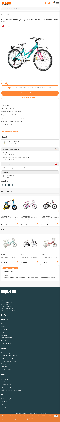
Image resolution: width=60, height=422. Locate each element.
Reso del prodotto (7, 364)
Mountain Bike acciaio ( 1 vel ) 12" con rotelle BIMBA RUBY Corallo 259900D (50, 256)
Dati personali (6, 399)
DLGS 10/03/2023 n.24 (8, 387)
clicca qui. (31, 420)
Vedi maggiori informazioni (10, 131)
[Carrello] (53, 3)
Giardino (4, 335)
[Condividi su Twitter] (12, 185)
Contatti (4, 367)
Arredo (3, 332)
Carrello (4, 402)
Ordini (3, 404)
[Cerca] (56, 8)
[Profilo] (49, 3)
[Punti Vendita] (45, 3)
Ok (56, 416)
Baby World (5, 340)
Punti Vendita (5, 382)
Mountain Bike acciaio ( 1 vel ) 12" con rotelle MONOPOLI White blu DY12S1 (9, 218)
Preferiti (3, 407)
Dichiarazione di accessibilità (11, 390)
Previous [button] (1, 211)
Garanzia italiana (7, 369)
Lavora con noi (6, 384)
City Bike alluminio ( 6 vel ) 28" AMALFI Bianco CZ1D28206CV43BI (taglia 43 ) (29, 256)
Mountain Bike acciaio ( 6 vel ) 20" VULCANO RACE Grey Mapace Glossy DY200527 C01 (50, 218)
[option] (10, 211)
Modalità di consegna (8, 358)
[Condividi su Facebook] (6, 185)
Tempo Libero (6, 343)
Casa (3, 327)
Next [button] (58, 211)
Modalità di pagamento (9, 356)
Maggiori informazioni (10, 268)
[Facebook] (2, 315)
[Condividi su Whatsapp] (2, 185)
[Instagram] (5, 315)
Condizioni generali (7, 353)
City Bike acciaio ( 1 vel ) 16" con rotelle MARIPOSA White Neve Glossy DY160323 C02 (29, 218)
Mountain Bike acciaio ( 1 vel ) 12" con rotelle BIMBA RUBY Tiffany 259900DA (9, 256)
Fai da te (4, 329)
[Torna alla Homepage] (1, 14)
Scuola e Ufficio (6, 338)
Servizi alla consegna (8, 361)
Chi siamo (4, 379)
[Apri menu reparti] (57, 3)
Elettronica (4, 324)
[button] (17, 223)
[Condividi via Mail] (9, 185)
